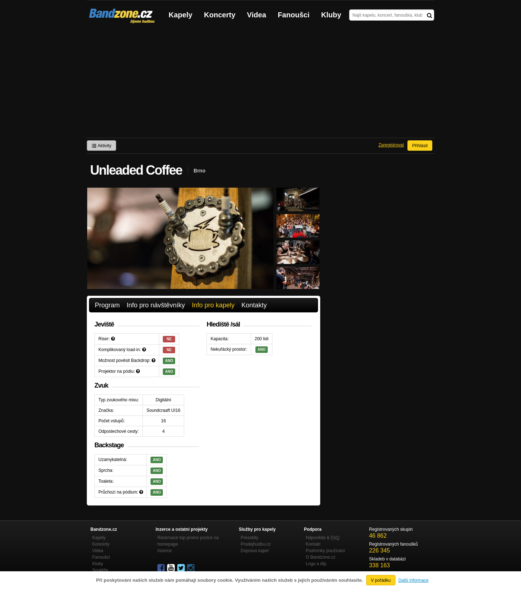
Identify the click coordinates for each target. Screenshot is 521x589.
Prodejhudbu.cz (256, 544)
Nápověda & (322, 537)
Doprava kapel (254, 550)
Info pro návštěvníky (156, 305)
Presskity (249, 537)
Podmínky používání (325, 550)
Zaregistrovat (391, 145)
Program (107, 305)
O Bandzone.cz (320, 557)
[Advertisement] (260, 83)
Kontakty (254, 305)
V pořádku (381, 580)
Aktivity (101, 145)
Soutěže (100, 570)
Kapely (180, 15)
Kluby (331, 15)
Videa (256, 15)
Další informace (413, 580)
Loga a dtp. (316, 563)
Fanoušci (294, 15)
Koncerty (220, 15)
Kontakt (313, 544)
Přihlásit (420, 145)
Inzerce (164, 550)
